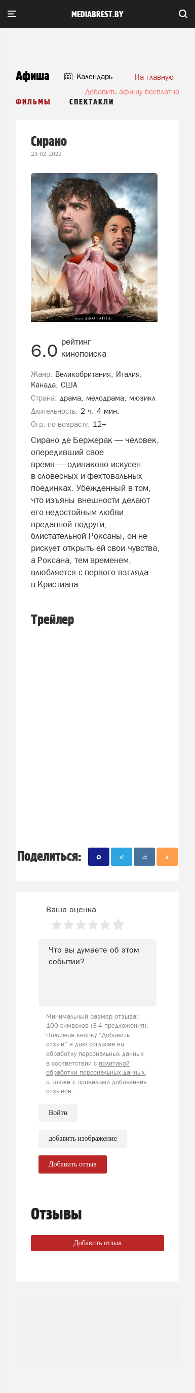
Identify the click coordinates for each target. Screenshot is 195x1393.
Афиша (33, 76)
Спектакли (91, 102)
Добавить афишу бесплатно (132, 91)
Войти (58, 1113)
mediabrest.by (97, 15)
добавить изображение (82, 1139)
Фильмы (33, 102)
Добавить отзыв (97, 1243)
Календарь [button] (88, 76)
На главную (154, 77)
